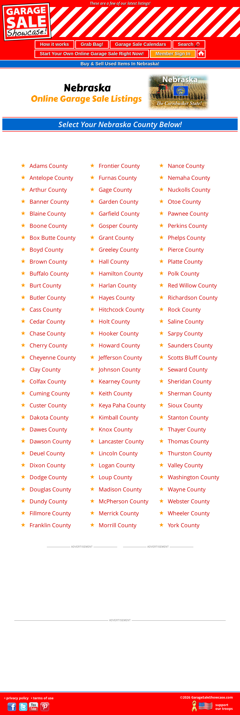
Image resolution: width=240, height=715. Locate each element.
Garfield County (119, 213)
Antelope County (51, 177)
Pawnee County (188, 213)
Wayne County (187, 489)
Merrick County (119, 513)
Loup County (115, 477)
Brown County (48, 261)
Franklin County (50, 525)
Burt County (45, 285)
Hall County (114, 261)
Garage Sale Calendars (140, 44)
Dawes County (48, 429)
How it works (54, 44)
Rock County (184, 309)
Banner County (49, 201)
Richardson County (193, 297)
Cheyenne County (53, 357)
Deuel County (47, 453)
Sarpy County (185, 333)
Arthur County (48, 189)
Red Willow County (192, 285)
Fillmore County (50, 513)
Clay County (45, 369)
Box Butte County (52, 237)
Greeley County (119, 249)
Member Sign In (172, 53)
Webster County (189, 501)
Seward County (187, 369)
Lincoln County (118, 453)
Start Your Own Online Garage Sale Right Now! (92, 53)
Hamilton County (121, 273)
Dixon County (47, 465)
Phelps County (186, 237)
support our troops (224, 707)
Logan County (117, 465)
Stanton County (188, 417)
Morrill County (117, 525)
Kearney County (119, 381)
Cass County (45, 309)
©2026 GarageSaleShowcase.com (206, 697)
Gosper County (118, 225)
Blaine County (48, 213)
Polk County (183, 273)
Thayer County (187, 429)
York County (183, 525)
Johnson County (119, 369)
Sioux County (185, 405)
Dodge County (48, 477)
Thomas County (188, 441)
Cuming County (50, 393)
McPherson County (123, 501)
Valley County (185, 465)
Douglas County (50, 489)
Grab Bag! (92, 44)
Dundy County (48, 501)
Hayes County (117, 297)
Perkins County (187, 225)
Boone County (48, 225)
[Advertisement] (120, 144)
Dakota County (49, 417)
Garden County (118, 201)
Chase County (47, 333)
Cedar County (47, 321)
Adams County (49, 166)
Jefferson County (120, 357)
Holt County (114, 321)
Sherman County (190, 393)
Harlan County (117, 285)
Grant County (116, 237)
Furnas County (118, 177)
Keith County (115, 393)
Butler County (48, 297)
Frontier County (119, 166)
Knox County (115, 429)
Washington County (193, 477)
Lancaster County (121, 441)
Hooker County (119, 333)
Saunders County (190, 345)
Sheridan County (189, 381)
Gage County (115, 189)
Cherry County (48, 345)
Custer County (48, 405)
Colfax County (48, 381)
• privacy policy (16, 698)
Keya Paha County (122, 405)
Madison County (120, 489)
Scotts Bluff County (192, 357)
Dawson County (50, 441)
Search (189, 44)
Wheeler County (189, 513)
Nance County (186, 166)
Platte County (185, 261)
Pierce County (186, 249)
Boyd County (46, 249)
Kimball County (118, 417)
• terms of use (42, 698)
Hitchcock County (121, 309)
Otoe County (184, 201)
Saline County (185, 321)
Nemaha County (189, 177)
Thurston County (190, 453)
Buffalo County (49, 273)
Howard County (119, 345)
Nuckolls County (189, 189)
